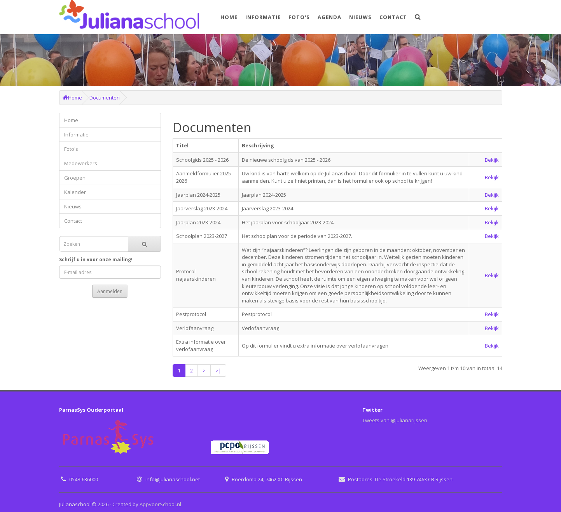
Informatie (263, 17)
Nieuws (360, 17)
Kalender (75, 192)
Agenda (329, 17)
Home (229, 17)
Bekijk (492, 159)
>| (218, 370)
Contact (393, 17)
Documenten (104, 97)
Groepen (75, 177)
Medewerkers (80, 163)
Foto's (299, 17)
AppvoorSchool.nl (160, 504)
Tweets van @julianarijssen (394, 420)
